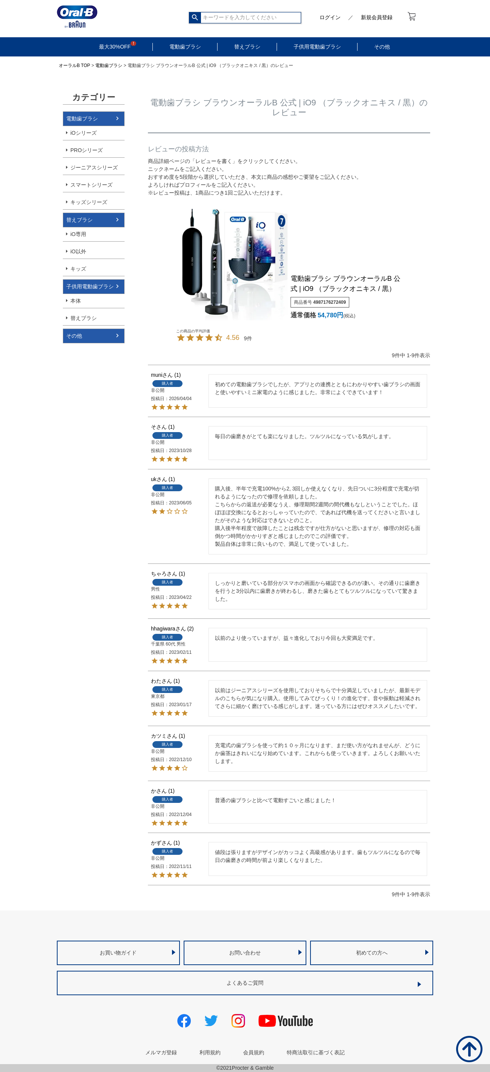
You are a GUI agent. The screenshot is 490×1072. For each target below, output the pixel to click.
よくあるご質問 (245, 983)
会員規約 (253, 1052)
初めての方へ (372, 953)
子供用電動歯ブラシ (317, 47)
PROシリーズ (86, 150)
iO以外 (78, 251)
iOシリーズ (83, 133)
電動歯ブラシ (185, 47)
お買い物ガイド (118, 953)
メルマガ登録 (161, 1052)
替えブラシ (247, 47)
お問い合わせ (245, 953)
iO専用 (78, 234)
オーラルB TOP (74, 65)
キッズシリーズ (88, 202)
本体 (75, 301)
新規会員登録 (377, 17)
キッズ (78, 269)
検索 (195, 17)
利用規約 (210, 1052)
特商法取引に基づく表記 (316, 1052)
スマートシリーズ (91, 185)
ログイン (330, 17)
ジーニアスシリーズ (94, 167)
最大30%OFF (115, 47)
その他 (382, 47)
